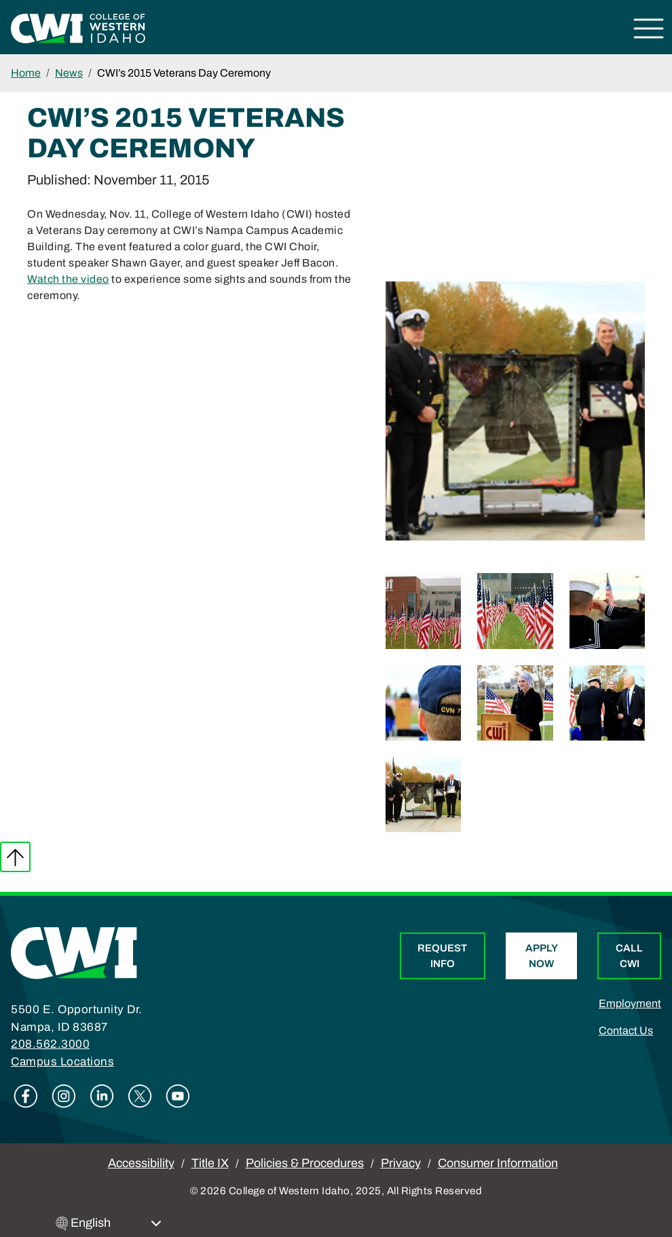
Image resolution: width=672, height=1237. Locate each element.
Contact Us (626, 1030)
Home (26, 73)
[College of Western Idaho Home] (78, 27)
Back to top (15, 857)
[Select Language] (116, 1223)
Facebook (26, 1096)
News (69, 73)
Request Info (442, 956)
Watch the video (68, 279)
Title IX (210, 1163)
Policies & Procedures (305, 1163)
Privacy (401, 1163)
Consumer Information (498, 1163)
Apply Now (541, 956)
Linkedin (102, 1096)
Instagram (64, 1096)
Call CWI (629, 956)
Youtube (178, 1096)
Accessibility (141, 1163)
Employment (630, 1003)
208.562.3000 (50, 1044)
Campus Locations (62, 1061)
